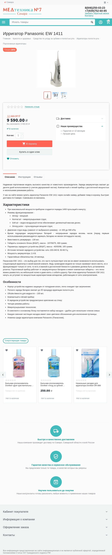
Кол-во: (10, 135)
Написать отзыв (32, 107)
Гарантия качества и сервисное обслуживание (56, 465)
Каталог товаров (4, 22)
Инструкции (24, 177)
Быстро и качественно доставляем (56, 439)
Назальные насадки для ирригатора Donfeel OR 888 (88, 384)
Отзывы (38, 177)
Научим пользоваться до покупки (56, 490)
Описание (10, 177)
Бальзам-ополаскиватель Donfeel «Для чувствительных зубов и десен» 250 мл (18, 384)
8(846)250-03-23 (95, 7)
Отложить (13, 158)
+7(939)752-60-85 (96, 10)
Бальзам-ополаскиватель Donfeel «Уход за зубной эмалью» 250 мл (52, 384)
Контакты (89, 15)
